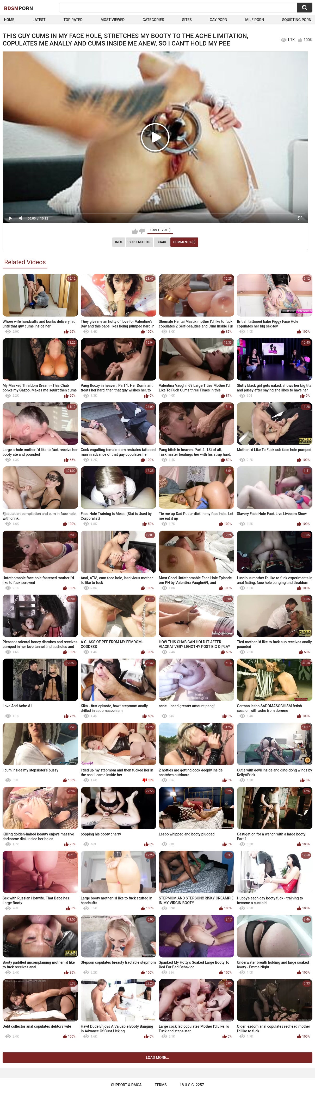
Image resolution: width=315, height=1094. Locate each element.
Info (118, 242)
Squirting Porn (296, 20)
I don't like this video (142, 231)
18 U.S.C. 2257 (192, 1085)
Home (9, 20)
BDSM (18, 8)
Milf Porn (254, 20)
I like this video (135, 231)
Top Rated (73, 20)
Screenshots (139, 242)
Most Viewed (113, 20)
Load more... (157, 1058)
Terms (161, 1085)
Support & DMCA (126, 1085)
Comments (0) (184, 242)
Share (162, 242)
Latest (39, 20)
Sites (187, 20)
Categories (153, 20)
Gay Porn (218, 20)
